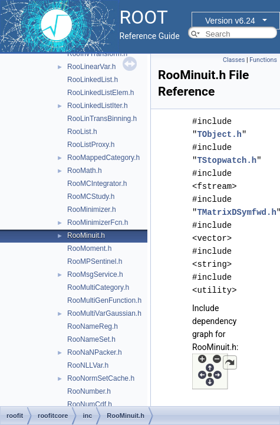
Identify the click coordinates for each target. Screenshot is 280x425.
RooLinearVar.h (91, 67)
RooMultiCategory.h (98, 287)
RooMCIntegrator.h (97, 183)
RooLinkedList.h (92, 80)
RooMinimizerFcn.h (97, 222)
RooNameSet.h (91, 339)
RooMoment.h (89, 248)
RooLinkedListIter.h (97, 106)
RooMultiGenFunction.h (104, 300)
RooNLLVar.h (87, 365)
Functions (263, 60)
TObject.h (219, 134)
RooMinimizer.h (91, 209)
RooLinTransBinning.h (102, 119)
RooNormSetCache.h (100, 378)
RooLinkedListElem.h (100, 93)
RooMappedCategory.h (103, 157)
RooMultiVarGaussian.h (104, 313)
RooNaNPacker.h (94, 352)
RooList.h (82, 132)
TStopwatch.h (226, 160)
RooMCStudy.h (90, 196)
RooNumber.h (89, 391)
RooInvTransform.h (97, 54)
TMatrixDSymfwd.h (236, 212)
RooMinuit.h (86, 235)
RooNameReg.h (92, 326)
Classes (234, 60)
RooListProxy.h (90, 144)
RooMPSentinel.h (94, 261)
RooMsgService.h (95, 274)
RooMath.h (84, 170)
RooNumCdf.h (89, 404)
